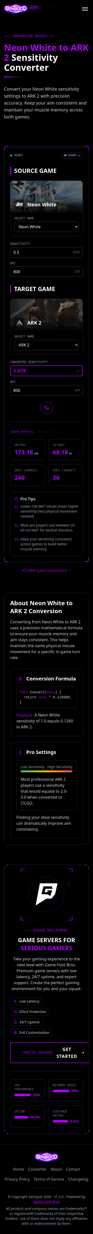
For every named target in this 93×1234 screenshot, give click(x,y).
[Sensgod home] (16, 9)
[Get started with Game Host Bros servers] (51, 1052)
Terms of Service (49, 1179)
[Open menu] (85, 9)
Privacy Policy (17, 1179)
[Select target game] (46, 345)
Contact (73, 1169)
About (56, 1169)
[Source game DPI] (46, 271)
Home (18, 1169)
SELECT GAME (24, 218)
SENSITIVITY (20, 244)
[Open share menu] (72, 155)
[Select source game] (46, 227)
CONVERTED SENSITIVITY (29, 362)
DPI (13, 263)
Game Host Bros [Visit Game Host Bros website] (46, 1201)
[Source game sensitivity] (46, 252)
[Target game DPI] (46, 390)
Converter (37, 1169)
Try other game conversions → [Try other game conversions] (46, 570)
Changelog (78, 1179)
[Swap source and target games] (46, 408)
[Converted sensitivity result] (46, 370)
